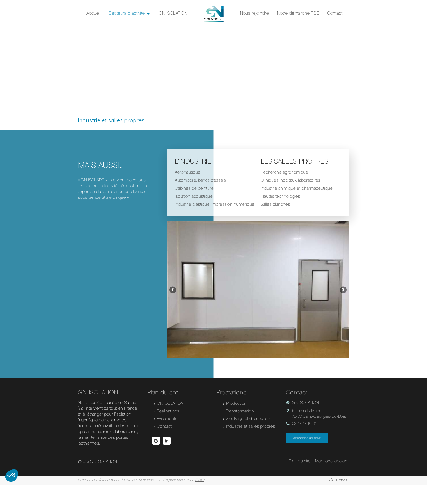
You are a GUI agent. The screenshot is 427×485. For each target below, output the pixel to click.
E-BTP (199, 480)
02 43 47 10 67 (304, 424)
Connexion (339, 480)
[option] (258, 289)
